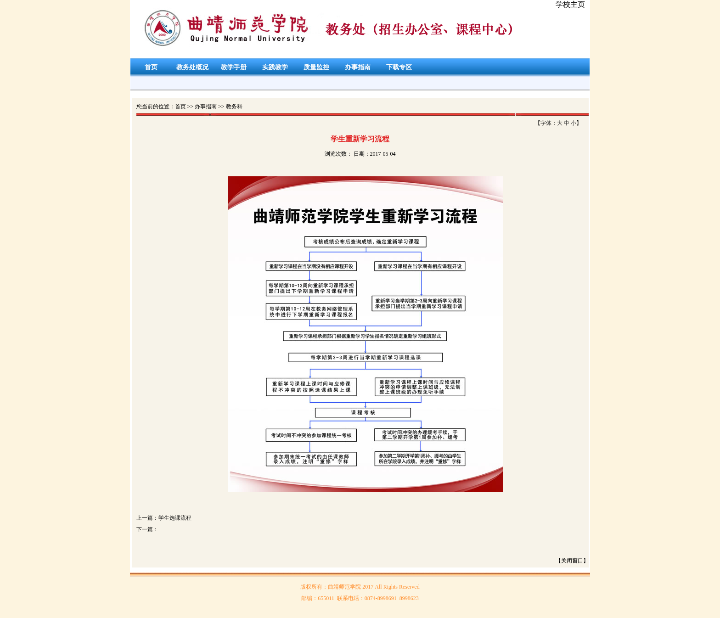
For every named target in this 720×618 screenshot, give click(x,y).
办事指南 (358, 67)
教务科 (234, 106)
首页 (151, 67)
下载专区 (399, 67)
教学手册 (234, 67)
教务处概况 (192, 67)
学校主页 (570, 4)
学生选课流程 (174, 518)
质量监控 (316, 67)
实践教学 (275, 67)
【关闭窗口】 (572, 560)
